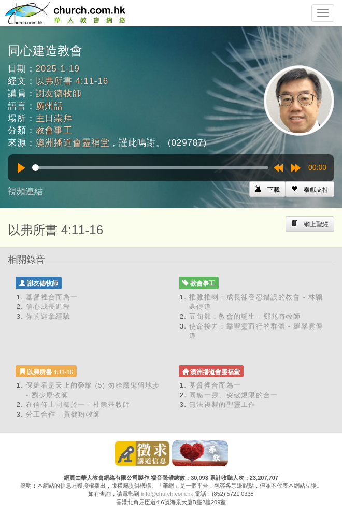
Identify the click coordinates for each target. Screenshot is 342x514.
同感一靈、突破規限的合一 (233, 395)
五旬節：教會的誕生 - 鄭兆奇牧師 (245, 316)
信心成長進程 (48, 306)
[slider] (150, 168)
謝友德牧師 (59, 93)
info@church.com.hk (167, 494)
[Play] (21, 168)
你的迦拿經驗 (48, 316)
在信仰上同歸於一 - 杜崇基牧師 (78, 404)
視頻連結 (25, 191)
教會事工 (54, 130)
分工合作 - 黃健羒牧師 (63, 414)
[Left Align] (310, 189)
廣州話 (50, 106)
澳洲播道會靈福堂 (73, 143)
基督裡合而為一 (52, 297)
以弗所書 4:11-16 (72, 81)
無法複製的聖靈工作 (222, 404)
